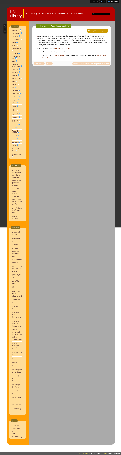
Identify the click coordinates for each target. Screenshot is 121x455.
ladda (13, 61)
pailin (13, 81)
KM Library (16, 13)
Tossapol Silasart (15, 132)
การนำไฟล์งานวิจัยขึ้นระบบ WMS (17, 210)
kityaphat (15, 53)
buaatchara (15, 30)
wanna (14, 139)
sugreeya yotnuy (15, 110)
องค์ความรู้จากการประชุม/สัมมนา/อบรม (17, 378)
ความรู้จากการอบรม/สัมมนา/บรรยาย (17, 268)
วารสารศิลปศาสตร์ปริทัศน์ (15, 346)
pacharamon (16, 78)
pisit (13, 88)
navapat (14, 75)
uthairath (15, 136)
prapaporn (15, 94)
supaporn (15, 117)
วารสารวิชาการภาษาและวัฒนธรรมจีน (17, 323)
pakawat (14, 84)
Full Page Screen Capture (62, 48)
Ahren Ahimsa (114, 453)
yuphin (14, 145)
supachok (15, 114)
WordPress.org (17, 437)
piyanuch (15, 91)
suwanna (15, 125)
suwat (14, 128)
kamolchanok (16, 49)
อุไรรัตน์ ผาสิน (16, 155)
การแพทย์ (15, 245)
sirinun (14, 103)
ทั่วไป (13, 287)
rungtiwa (14, 100)
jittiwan (14, 45)
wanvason (15, 142)
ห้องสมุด (14, 366)
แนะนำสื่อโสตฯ (17, 401)
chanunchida (16, 33)
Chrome (59, 55)
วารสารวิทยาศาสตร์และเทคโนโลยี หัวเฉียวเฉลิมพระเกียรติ (17, 335)
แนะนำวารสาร (17, 397)
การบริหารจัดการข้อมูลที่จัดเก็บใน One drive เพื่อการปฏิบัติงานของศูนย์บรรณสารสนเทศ (16, 177)
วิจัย (13, 358)
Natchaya (15, 72)
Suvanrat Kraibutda (15, 121)
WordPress (95, 453)
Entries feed (16, 429)
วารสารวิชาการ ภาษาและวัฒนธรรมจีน (17, 314)
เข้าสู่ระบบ (94, 2)
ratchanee (15, 97)
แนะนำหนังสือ (16, 405)
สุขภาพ (14, 362)
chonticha (15, 36)
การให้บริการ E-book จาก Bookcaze (17, 191)
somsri (14, 106)
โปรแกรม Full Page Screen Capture (53, 26)
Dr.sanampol (16, 39)
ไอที (13, 412)
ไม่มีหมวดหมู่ (16, 408)
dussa (14, 42)
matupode (15, 69)
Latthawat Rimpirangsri (16, 65)
